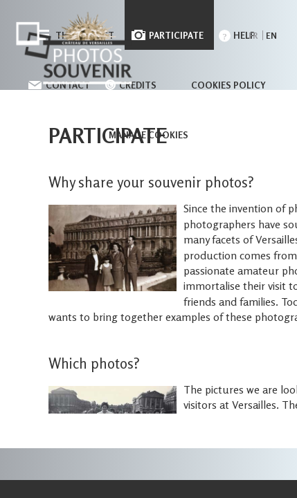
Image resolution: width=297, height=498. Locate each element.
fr (253, 35)
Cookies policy (228, 85)
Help (244, 35)
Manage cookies (148, 134)
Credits (137, 85)
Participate (176, 35)
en (271, 35)
